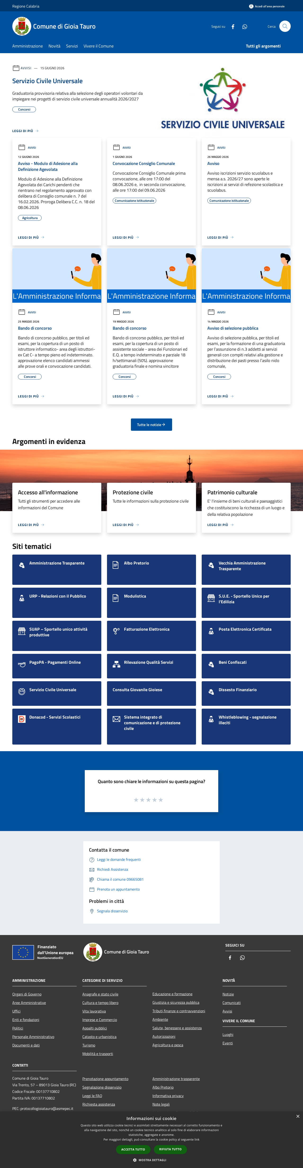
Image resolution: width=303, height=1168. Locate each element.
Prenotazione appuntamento (105, 1079)
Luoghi (228, 1034)
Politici (17, 1028)
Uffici (16, 1011)
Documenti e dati (26, 1045)
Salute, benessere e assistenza (177, 1028)
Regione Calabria (25, 6)
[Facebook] (231, 26)
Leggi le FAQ (92, 1096)
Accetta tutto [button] (133, 1149)
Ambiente (160, 1019)
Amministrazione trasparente (176, 1079)
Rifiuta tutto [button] (170, 1149)
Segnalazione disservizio (101, 1087)
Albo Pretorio (163, 1087)
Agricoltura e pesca (167, 1045)
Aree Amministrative (29, 1002)
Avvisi (26, 67)
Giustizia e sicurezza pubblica (175, 1002)
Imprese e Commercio (99, 1019)
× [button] (297, 1116)
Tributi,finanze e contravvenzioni (178, 1011)
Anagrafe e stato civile (100, 994)
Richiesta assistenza (98, 1104)
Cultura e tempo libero (100, 1002)
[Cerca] (285, 26)
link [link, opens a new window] (197, 1140)
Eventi (228, 1043)
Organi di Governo (26, 994)
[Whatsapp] (243, 26)
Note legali (161, 1104)
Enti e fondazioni (25, 1019)
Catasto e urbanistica (99, 1036)
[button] (151, 1160)
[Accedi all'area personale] (267, 6)
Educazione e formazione (172, 994)
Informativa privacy (168, 1096)
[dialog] (151, 1140)
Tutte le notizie (151, 424)
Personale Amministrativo (33, 1036)
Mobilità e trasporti (97, 1053)
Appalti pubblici (94, 1028)
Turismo (88, 1045)
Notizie (228, 994)
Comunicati (232, 1002)
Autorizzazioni (163, 1036)
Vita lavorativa (94, 1011)
